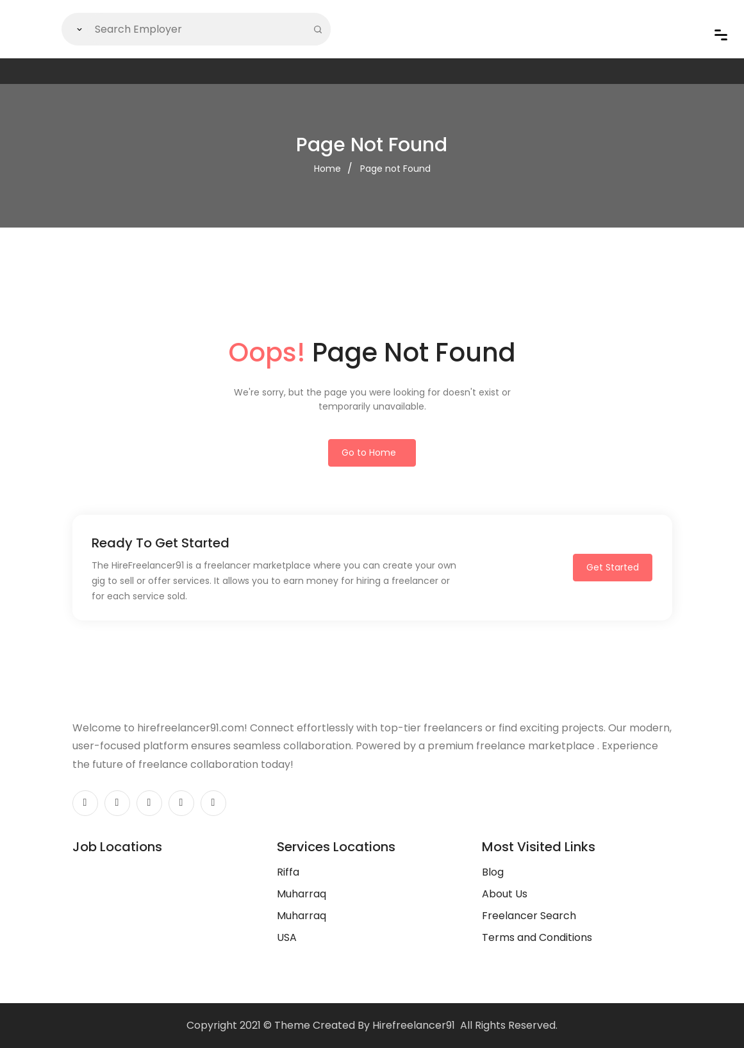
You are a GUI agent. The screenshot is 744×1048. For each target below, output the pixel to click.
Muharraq (301, 893)
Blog (493, 872)
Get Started (612, 567)
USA (287, 937)
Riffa (288, 872)
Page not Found (395, 168)
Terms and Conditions (537, 937)
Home (327, 168)
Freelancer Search (529, 915)
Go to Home (369, 452)
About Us (504, 893)
